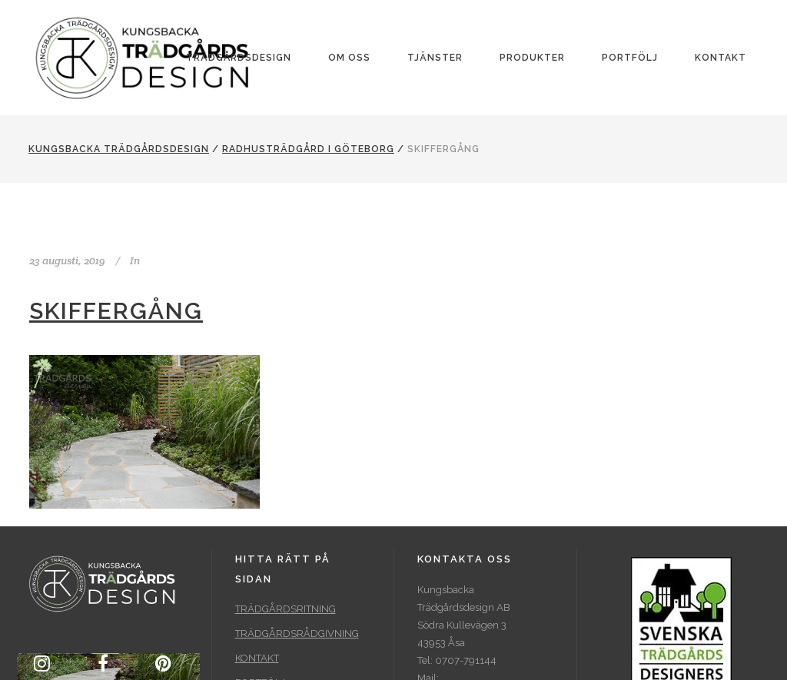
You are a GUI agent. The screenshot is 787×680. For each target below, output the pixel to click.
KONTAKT (257, 658)
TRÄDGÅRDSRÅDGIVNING (297, 633)
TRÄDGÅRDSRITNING (285, 609)
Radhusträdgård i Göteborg (308, 149)
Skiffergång (116, 310)
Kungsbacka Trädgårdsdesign (118, 149)
